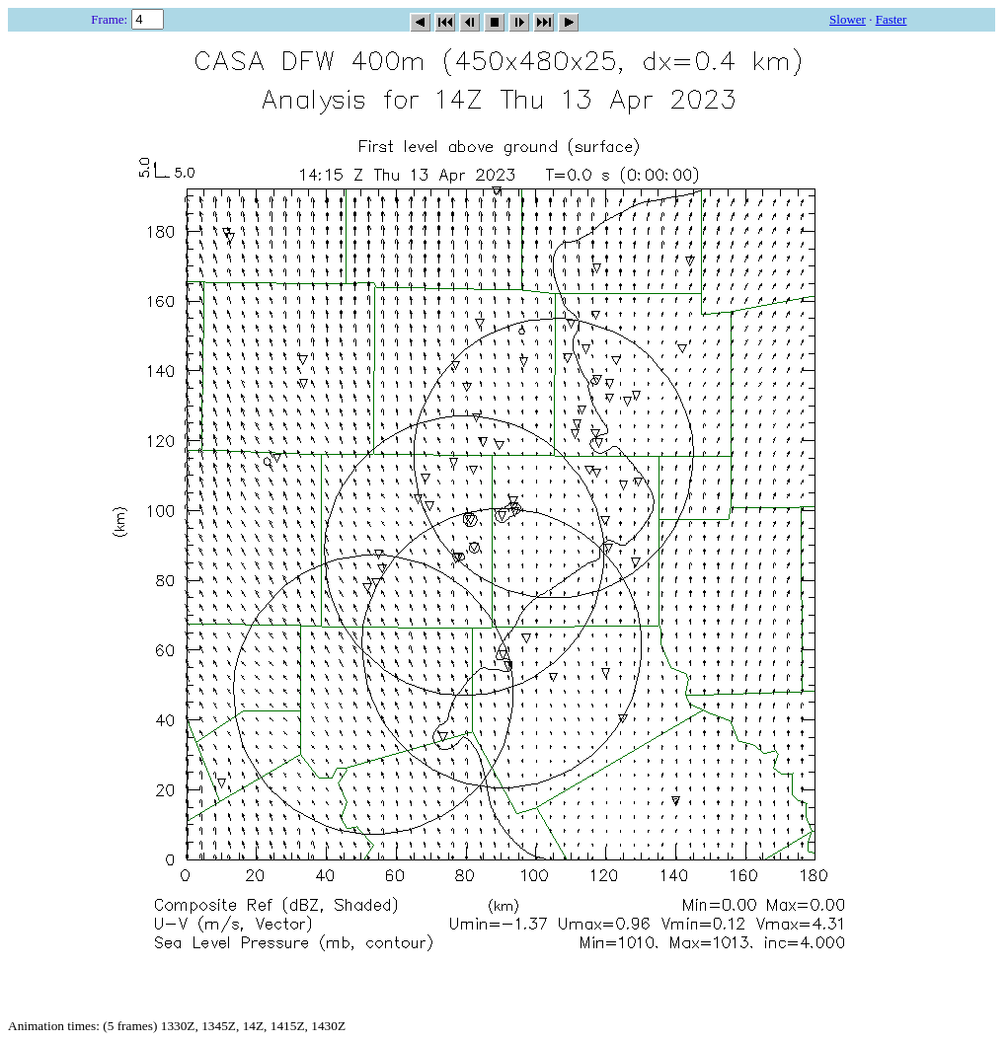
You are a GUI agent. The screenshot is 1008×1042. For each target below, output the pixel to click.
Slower (847, 19)
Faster (891, 19)
